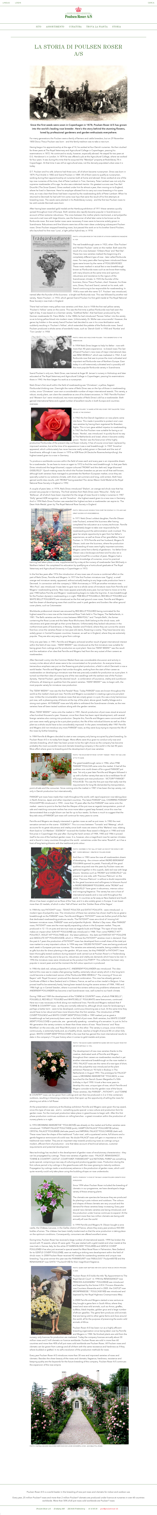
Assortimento (55, 26)
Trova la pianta (97, 26)
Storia (116, 26)
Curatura (75, 26)
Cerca (151, 3)
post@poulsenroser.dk (109, 1509)
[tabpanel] (78, 27)
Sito (39, 26)
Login (18, 3)
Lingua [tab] (7, 3)
